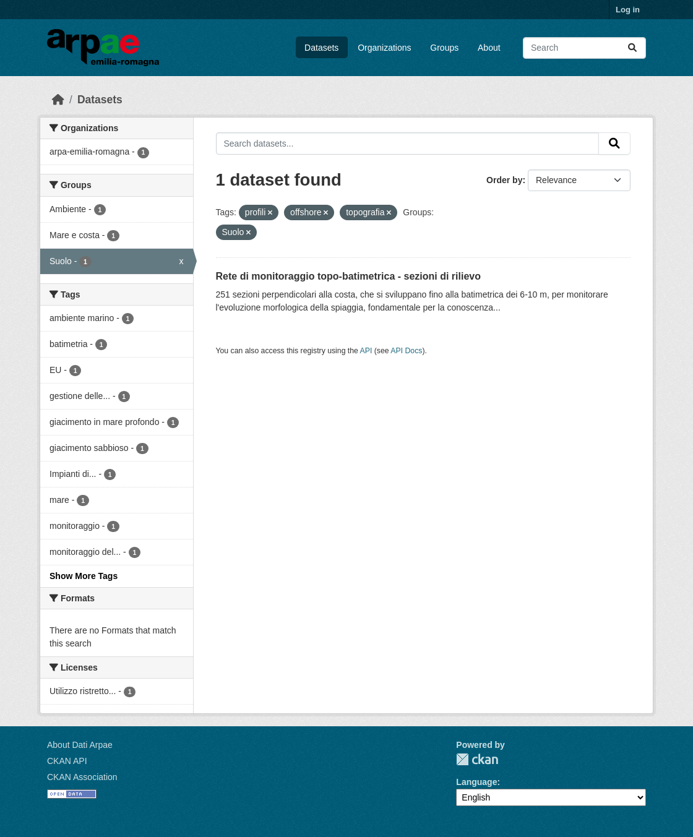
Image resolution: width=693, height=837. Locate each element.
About (489, 48)
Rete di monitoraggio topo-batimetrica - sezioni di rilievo (348, 276)
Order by (504, 180)
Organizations (384, 48)
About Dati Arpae (80, 745)
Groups (444, 48)
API (366, 350)
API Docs (406, 350)
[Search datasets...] (584, 48)
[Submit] (632, 48)
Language (476, 782)
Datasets (321, 48)
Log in (628, 9)
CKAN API (67, 761)
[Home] (58, 99)
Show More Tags (84, 576)
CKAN (477, 759)
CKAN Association (82, 777)
